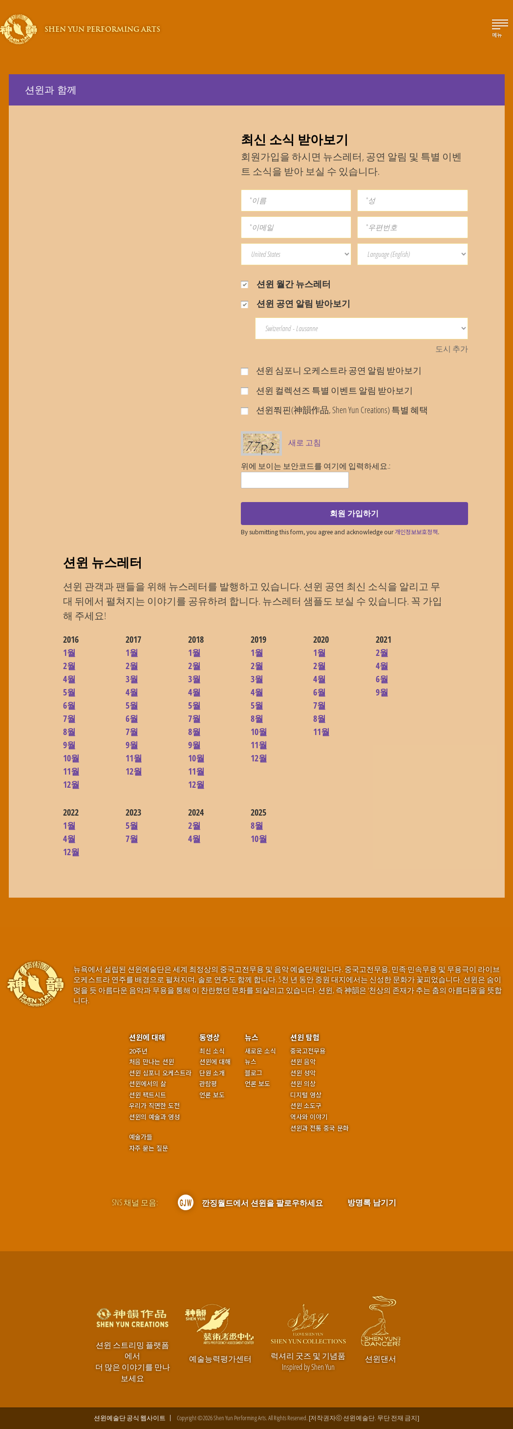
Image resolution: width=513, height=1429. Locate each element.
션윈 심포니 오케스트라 (160, 1073)
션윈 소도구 (305, 1105)
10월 (71, 758)
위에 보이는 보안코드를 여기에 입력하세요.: (315, 466)
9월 (69, 745)
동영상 (209, 1037)
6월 (69, 705)
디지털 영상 (305, 1095)
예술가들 (140, 1136)
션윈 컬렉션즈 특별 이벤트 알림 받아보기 (327, 390)
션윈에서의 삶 (147, 1083)
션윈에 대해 (147, 1037)
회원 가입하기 (354, 513)
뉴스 (251, 1037)
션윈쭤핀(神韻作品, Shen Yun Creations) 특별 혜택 (334, 410)
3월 (132, 679)
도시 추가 (451, 348)
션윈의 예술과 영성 (154, 1117)
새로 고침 (304, 442)
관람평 (208, 1083)
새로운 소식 (260, 1051)
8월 (69, 731)
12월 (71, 784)
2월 (69, 666)
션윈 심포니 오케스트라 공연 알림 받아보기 (331, 370)
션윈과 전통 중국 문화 (319, 1128)
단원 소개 (212, 1073)
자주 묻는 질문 (148, 1148)
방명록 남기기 (371, 1202)
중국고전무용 (307, 1051)
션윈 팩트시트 (147, 1095)
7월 (69, 718)
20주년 (138, 1051)
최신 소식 (212, 1051)
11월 (71, 771)
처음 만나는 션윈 (151, 1061)
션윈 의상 (303, 1083)
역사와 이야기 (308, 1117)
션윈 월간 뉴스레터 (286, 284)
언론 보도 (212, 1095)
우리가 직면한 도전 (154, 1105)
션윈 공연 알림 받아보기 (295, 303)
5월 (69, 692)
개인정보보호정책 (416, 531)
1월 (69, 652)
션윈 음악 (303, 1061)
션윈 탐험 (305, 1037)
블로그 (253, 1073)
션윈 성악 (303, 1073)
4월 (69, 679)
